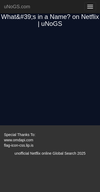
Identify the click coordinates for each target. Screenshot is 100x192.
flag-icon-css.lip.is (18, 145)
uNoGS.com (17, 6)
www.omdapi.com (18, 140)
